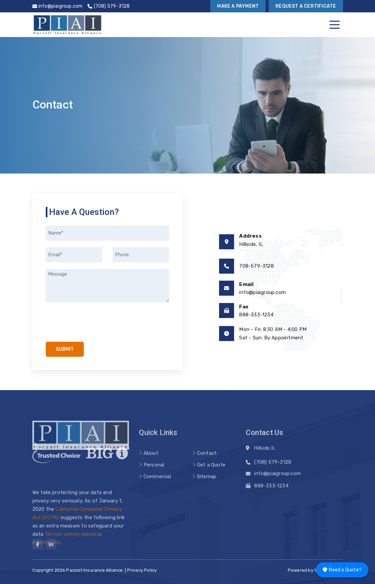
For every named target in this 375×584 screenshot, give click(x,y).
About (151, 461)
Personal (154, 472)
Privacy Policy (142, 570)
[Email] (74, 254)
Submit (65, 349)
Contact (207, 461)
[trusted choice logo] (56, 458)
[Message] (107, 285)
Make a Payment (238, 6)
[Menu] (334, 24)
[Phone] (141, 254)
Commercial (157, 484)
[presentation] (96, 322)
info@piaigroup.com (262, 292)
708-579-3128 (256, 266)
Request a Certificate (305, 6)
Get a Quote (211, 472)
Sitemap (206, 484)
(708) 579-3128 (272, 464)
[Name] (107, 233)
